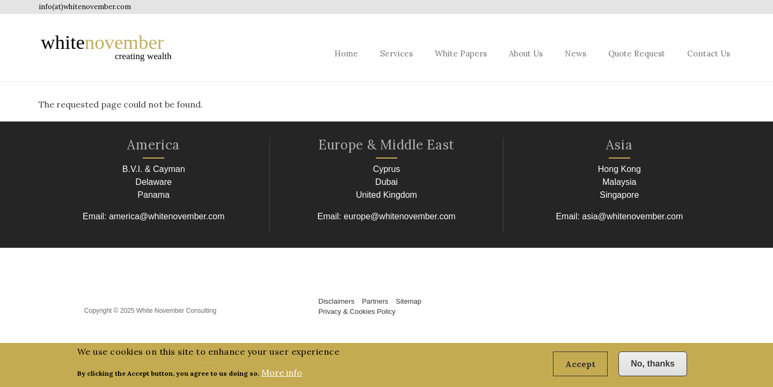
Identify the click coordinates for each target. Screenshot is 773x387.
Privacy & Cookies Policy (357, 311)
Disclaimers (336, 301)
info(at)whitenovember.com (85, 6)
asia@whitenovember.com (632, 216)
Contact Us (708, 53)
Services (396, 53)
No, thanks (653, 366)
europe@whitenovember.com (399, 216)
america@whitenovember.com (166, 216)
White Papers (461, 53)
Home (346, 53)
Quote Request (636, 53)
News (575, 53)
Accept (580, 367)
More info (281, 375)
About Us (526, 53)
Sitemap (408, 301)
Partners (375, 301)
